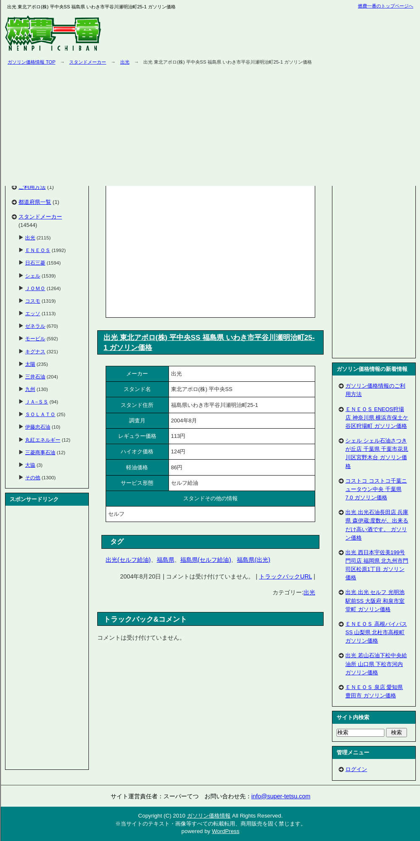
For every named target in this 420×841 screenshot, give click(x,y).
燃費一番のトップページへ (385, 5)
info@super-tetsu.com (281, 796)
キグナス (35, 351)
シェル (32, 275)
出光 (309, 592)
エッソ (32, 313)
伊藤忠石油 (37, 427)
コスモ (32, 300)
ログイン (356, 769)
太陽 (30, 364)
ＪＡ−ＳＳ (36, 401)
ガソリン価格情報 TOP (31, 61)
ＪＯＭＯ (35, 288)
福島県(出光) (253, 559)
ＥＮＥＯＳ (37, 250)
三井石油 (35, 376)
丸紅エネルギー (42, 439)
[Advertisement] (178, 250)
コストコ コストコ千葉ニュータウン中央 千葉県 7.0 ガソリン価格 (376, 489)
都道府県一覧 (34, 202)
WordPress (225, 831)
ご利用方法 (32, 187)
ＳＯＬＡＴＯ (40, 414)
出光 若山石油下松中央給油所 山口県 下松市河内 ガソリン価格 (376, 663)
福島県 (165, 559)
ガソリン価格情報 (209, 816)
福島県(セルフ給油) (205, 559)
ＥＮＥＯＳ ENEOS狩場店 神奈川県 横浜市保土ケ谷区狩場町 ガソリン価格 (376, 417)
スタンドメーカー (87, 61)
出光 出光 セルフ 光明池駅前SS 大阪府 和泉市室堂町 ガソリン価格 (374, 600)
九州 (30, 389)
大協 (30, 465)
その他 (32, 477)
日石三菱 (35, 262)
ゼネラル (35, 326)
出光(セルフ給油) (128, 559)
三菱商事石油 (40, 452)
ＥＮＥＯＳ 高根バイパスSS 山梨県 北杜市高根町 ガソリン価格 (376, 632)
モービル (35, 338)
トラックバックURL (285, 576)
